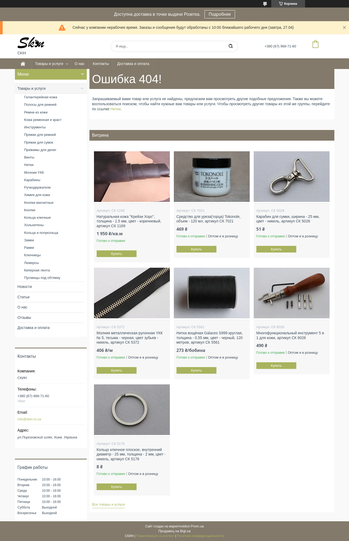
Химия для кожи (37, 195)
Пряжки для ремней (40, 135)
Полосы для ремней (40, 105)
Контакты (101, 64)
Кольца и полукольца (41, 233)
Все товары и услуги (108, 504)
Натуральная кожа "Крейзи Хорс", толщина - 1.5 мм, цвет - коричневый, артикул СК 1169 (129, 221)
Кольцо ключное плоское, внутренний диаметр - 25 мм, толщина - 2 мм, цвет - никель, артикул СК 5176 (131, 454)
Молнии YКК (34, 172)
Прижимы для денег (40, 150)
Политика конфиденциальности (200, 536)
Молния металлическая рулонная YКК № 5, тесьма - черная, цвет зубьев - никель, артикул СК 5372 (130, 337)
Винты (29, 157)
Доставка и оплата (133, 64)
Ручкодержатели (37, 187)
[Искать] (230, 46)
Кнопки (29, 210)
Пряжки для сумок (38, 142)
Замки (29, 240)
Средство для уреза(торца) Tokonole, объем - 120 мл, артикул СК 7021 (208, 218)
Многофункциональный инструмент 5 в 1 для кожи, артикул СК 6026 (290, 335)
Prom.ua (197, 526)
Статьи (24, 297)
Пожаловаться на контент (155, 536)
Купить (116, 254)
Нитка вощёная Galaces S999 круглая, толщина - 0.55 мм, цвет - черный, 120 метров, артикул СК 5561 (209, 337)
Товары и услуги (49, 64)
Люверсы (31, 263)
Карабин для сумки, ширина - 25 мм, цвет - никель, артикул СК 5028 (287, 218)
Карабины (32, 180)
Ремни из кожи (36, 112)
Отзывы (24, 317)
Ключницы (32, 255)
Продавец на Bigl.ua (174, 531)
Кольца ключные (37, 217)
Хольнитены (34, 225)
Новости (25, 286)
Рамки (29, 248)
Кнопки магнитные (39, 203)
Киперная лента (37, 270)
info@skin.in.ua (29, 419)
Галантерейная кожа (40, 97)
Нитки (115, 109)
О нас (79, 64)
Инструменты (35, 127)
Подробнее (220, 14)
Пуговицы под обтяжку (42, 278)
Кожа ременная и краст (43, 120)
